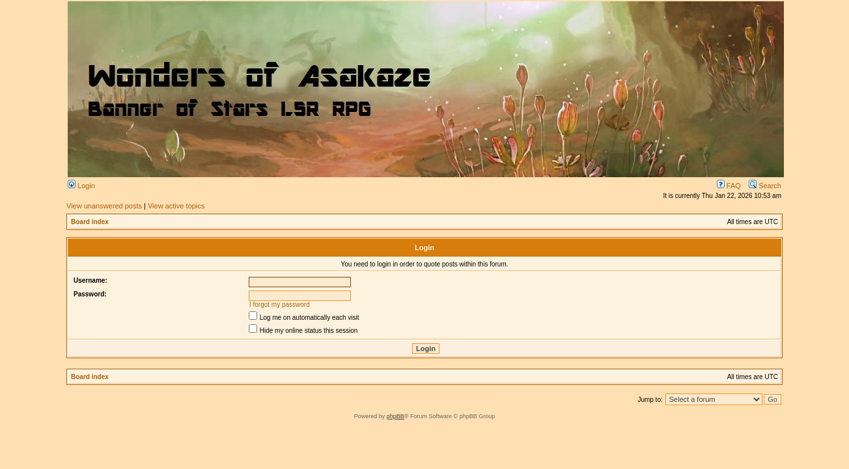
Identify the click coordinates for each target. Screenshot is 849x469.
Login (81, 186)
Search (765, 186)
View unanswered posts (104, 206)
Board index (90, 221)
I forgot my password (279, 304)
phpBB (395, 416)
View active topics (176, 206)
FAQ (729, 186)
